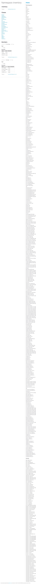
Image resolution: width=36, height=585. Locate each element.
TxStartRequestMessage (30, 332)
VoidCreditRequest (29, 451)
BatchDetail (28, 139)
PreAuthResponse (29, 404)
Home (28, 3)
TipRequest (28, 443)
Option (27, 97)
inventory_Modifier (29, 489)
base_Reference (28, 466)
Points (27, 32)
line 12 (16, 57)
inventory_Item (28, 483)
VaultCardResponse (29, 448)
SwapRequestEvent (29, 64)
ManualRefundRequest (29, 394)
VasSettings (28, 210)
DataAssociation (3, 17)
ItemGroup (3, 21)
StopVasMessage (28, 324)
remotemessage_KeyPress (30, 558)
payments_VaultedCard (29, 551)
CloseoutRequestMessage (30, 230)
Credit (27, 149)
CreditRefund (28, 150)
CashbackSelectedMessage (30, 229)
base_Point (28, 464)
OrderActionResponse (29, 274)
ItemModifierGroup (4, 22)
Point (27, 31)
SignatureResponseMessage (30, 321)
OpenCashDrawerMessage (30, 269)
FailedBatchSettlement (30, 160)
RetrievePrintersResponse (30, 433)
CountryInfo (28, 29)
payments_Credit (29, 519)
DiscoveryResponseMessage (30, 242)
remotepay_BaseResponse (30, 568)
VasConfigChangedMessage (30, 338)
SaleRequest (28, 434)
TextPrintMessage (29, 326)
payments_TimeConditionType (31, 541)
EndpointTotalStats (29, 159)
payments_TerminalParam (30, 540)
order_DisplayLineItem (30, 496)
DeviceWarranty (28, 61)
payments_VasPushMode (29, 548)
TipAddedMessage (29, 328)
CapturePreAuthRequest (30, 361)
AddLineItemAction (29, 220)
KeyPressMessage (29, 260)
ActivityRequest (29, 217)
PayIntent (27, 282)
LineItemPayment (29, 169)
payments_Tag (28, 535)
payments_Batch (28, 510)
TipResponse (28, 444)
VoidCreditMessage (29, 347)
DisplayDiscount (29, 108)
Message (27, 268)
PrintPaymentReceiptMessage (31, 412)
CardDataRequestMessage (30, 227)
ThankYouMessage (29, 327)
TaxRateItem (3, 38)
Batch (27, 137)
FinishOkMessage (29, 249)
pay (26, 15)
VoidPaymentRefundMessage (30, 350)
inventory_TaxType (29, 493)
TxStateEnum (28, 334)
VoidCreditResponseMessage (30, 348)
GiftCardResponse (29, 165)
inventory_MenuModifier (30, 486)
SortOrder (27, 99)
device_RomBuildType (29, 473)
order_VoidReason (29, 504)
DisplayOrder (28, 111)
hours (27, 12)
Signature (27, 35)
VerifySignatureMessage (30, 346)
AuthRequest (28, 356)
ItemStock (2, 23)
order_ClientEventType (30, 494)
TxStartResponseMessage (30, 333)
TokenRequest (28, 199)
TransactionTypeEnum (29, 446)
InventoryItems (3, 19)
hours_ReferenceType (29, 482)
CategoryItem (3, 16)
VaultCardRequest (29, 447)
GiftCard (27, 164)
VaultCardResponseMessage (30, 345)
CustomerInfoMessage (29, 237)
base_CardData (28, 461)
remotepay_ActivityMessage (30, 565)
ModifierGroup (3, 30)
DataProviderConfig (29, 378)
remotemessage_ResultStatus (31, 561)
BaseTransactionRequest (30, 360)
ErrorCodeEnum (28, 245)
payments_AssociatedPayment (31, 507)
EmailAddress (28, 45)
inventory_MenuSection (30, 488)
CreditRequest (28, 152)
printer (27, 17)
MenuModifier (3, 26)
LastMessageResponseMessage (31, 262)
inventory (27, 13)
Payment (27, 170)
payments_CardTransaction (30, 516)
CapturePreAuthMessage (30, 225)
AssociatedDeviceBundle (30, 51)
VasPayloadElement (29, 207)
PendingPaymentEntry (29, 30)
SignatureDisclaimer (29, 185)
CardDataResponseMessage (30, 228)
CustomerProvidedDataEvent (30, 377)
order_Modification (29, 500)
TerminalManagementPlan (30, 193)
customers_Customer (29, 467)
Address (27, 24)
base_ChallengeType (29, 462)
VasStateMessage (29, 343)
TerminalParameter (29, 198)
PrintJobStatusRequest (30, 405)
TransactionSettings (29, 203)
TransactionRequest (29, 445)
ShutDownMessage (29, 318)
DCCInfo (27, 154)
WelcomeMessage (28, 354)
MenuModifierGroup (4, 27)
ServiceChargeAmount (29, 182)
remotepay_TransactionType (30, 581)
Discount (2, 18)
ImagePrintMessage (29, 253)
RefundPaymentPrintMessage (30, 292)
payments (27, 16)
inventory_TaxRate (29, 492)
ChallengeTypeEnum (29, 28)
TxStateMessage (28, 335)
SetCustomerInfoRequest (30, 436)
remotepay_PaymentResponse (30, 575)
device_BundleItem (29, 470)
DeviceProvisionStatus (30, 58)
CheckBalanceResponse (29, 367)
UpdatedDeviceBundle (29, 65)
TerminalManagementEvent (30, 192)
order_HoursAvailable (29, 498)
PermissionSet (28, 69)
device (27, 10)
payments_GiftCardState (30, 526)
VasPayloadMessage (29, 340)
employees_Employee (29, 476)
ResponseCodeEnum (29, 424)
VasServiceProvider (29, 209)
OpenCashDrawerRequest (30, 400)
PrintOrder (28, 126)
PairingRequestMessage (30, 279)
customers (27, 9)
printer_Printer (29, 552)
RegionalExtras (28, 180)
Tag (2, 34)
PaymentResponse (29, 172)
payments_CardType (29, 517)
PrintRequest (28, 415)
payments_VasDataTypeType (30, 543)
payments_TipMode (29, 542)
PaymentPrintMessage (29, 285)
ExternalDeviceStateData (30, 246)
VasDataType (28, 205)
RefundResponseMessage (30, 294)
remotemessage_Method (29, 559)
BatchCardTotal (28, 138)
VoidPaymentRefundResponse (30, 454)
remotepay (27, 20)
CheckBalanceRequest (29, 366)
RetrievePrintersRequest (30, 432)
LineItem (27, 115)
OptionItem (28, 98)
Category (2, 15)
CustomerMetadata (29, 44)
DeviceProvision (29, 56)
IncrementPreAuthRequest (30, 389)
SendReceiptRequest (29, 127)
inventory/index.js (10, 9)
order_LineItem (28, 499)
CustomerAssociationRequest (31, 42)
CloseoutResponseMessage (30, 231)
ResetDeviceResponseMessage (31, 303)
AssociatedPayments (29, 134)
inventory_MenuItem (29, 485)
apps (26, 6)
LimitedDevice (28, 62)
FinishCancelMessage (29, 248)
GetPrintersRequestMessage (30, 251)
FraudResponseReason (29, 161)
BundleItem (28, 52)
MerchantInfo (28, 397)
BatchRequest (28, 140)
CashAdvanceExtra (29, 148)
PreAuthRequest (28, 403)
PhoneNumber (28, 47)
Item (2, 20)
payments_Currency (29, 521)
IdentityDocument (29, 46)
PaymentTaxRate (28, 174)
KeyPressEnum (28, 259)
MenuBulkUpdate (4, 24)
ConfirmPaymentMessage (30, 235)
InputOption (28, 257)
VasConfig (27, 204)
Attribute (2, 14)
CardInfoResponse (29, 365)
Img (26, 388)
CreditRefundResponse (29, 151)
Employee (27, 66)
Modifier (2, 29)
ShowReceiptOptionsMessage (30, 316)
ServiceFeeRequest (29, 184)
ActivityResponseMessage (30, 218)
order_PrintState (29, 503)
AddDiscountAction (29, 219)
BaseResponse (28, 359)
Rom (26, 63)
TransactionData (29, 131)
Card (26, 39)
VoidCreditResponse (29, 452)
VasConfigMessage (29, 339)
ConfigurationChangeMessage (31, 234)
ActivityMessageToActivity (30, 216)
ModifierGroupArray (29, 96)
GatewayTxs (28, 162)
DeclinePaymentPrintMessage (31, 240)
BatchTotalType (28, 142)
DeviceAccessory (29, 54)
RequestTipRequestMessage (30, 301)
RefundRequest (28, 177)
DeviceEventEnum (29, 379)
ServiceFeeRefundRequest (30, 183)
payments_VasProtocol (29, 547)
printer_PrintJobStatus (30, 554)
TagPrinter (3, 36)
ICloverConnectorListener (30, 387)
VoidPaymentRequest (29, 455)
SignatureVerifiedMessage (30, 322)
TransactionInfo (29, 202)
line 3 (14, 9)
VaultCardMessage (29, 344)
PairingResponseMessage (30, 280)
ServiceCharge (28, 34)
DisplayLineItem (29, 109)
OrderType (27, 121)
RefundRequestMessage (29, 293)
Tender (27, 36)
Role (26, 72)
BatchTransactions (29, 143)
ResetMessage (28, 304)
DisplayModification (29, 110)
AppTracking (28, 23)
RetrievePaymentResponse (30, 430)
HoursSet (27, 75)
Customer (27, 41)
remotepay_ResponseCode (30, 579)
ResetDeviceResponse (29, 423)
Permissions (28, 68)
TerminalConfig (28, 188)
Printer (27, 213)
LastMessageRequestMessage (30, 261)
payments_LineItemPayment (30, 528)
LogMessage (28, 263)
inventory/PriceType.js (11, 57)
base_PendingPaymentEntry (30, 463)
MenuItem (3, 25)
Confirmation (28, 40)
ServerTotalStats (29, 181)
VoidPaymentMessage (29, 349)
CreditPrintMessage (29, 236)
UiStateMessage (28, 337)
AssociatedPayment (29, 133)
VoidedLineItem (28, 129)
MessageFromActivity (29, 398)
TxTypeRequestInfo (29, 336)
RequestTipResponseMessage (30, 302)
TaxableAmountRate (29, 187)
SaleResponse (28, 435)
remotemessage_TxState (30, 563)
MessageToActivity (29, 399)
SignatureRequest (29, 437)
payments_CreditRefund (30, 520)
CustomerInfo (28, 43)
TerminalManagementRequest (30, 195)
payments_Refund (29, 531)
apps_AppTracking (29, 460)
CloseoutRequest (29, 368)
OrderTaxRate (28, 120)
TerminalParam (28, 197)
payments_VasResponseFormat (31, 549)
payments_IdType (29, 527)
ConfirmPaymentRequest (30, 372)
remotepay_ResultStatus (30, 580)
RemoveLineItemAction (29, 300)
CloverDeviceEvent (29, 371)
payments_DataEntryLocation (31, 524)
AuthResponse (28, 357)
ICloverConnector (29, 386)
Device (27, 53)
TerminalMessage (29, 325)
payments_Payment (29, 530)
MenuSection (3, 28)
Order (27, 118)
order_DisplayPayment (29, 497)
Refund (27, 176)
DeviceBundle (28, 55)
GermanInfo (28, 163)
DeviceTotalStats (29, 155)
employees (27, 11)
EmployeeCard (28, 67)
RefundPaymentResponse (30, 421)
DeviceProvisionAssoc (29, 57)
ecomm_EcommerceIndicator (30, 474)
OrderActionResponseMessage (31, 275)
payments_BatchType (29, 514)
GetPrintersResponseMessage (31, 252)
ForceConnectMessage (29, 250)
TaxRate (2, 37)
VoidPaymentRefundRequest (30, 453)
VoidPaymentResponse (29, 456)
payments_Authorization (30, 509)
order (27, 14)
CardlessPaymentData (29, 144)
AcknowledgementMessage (30, 214)
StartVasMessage (29, 323)
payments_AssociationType (30, 508)
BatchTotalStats (29, 141)
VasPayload (28, 206)
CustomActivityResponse (30, 375)
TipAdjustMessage (29, 329)
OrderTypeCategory (29, 122)
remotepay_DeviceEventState (31, 571)
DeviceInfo (28, 380)
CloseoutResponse (29, 369)
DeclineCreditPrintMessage (30, 239)
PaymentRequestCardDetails (30, 130)
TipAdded (27, 440)
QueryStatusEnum (29, 291)
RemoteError (28, 296)
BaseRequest (28, 358)
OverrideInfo (28, 123)
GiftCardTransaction (29, 166)
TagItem (2, 35)
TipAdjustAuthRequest (29, 441)
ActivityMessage (29, 355)
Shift (27, 73)
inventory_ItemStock (29, 484)
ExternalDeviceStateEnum (30, 247)
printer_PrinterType (29, 553)
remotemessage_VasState (30, 564)
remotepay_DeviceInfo (29, 572)
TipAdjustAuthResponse (30, 442)
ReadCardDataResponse (29, 419)
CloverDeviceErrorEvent (30, 370)
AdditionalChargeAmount (30, 132)
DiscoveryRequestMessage (30, 241)
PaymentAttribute (29, 171)
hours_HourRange (29, 481)
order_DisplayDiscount (30, 495)
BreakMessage (28, 224)
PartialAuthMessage (29, 281)
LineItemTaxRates (29, 116)
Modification (28, 117)
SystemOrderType (29, 128)
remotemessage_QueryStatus (30, 560)
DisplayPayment (28, 112)
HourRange (27, 74)
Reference (27, 33)
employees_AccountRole (30, 475)
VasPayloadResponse (29, 208)
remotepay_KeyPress (29, 574)
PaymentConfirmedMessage (30, 283)
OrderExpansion (28, 119)
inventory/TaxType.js (11, 74)
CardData (27, 25)
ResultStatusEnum (29, 305)
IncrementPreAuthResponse (30, 390)
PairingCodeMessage (29, 278)
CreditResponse (28, 153)
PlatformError (28, 402)
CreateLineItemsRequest (30, 106)
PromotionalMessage (29, 175)
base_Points (28, 465)
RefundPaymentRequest (29, 420)
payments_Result (29, 532)
